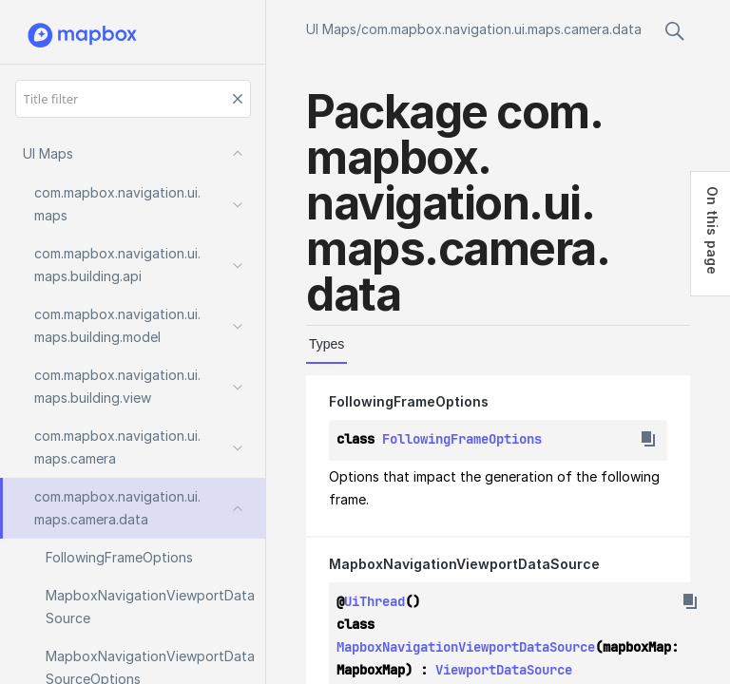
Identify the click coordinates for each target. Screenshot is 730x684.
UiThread (374, 601)
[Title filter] (133, 99)
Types (326, 344)
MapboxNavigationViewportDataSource (464, 564)
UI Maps (331, 29)
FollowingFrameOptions (409, 401)
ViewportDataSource (503, 669)
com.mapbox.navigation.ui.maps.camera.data (501, 29)
